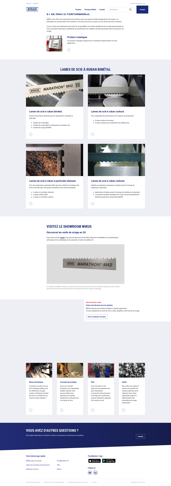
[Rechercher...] (120, 9)
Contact (142, 9)
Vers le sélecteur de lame (40, 329)
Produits (78, 10)
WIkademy (121, 3)
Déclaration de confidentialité (54, 482)
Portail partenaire (110, 3)
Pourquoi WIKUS (90, 10)
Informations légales (33, 482)
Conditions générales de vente (77, 482)
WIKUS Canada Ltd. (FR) (140, 3)
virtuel (62, 237)
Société (102, 10)
